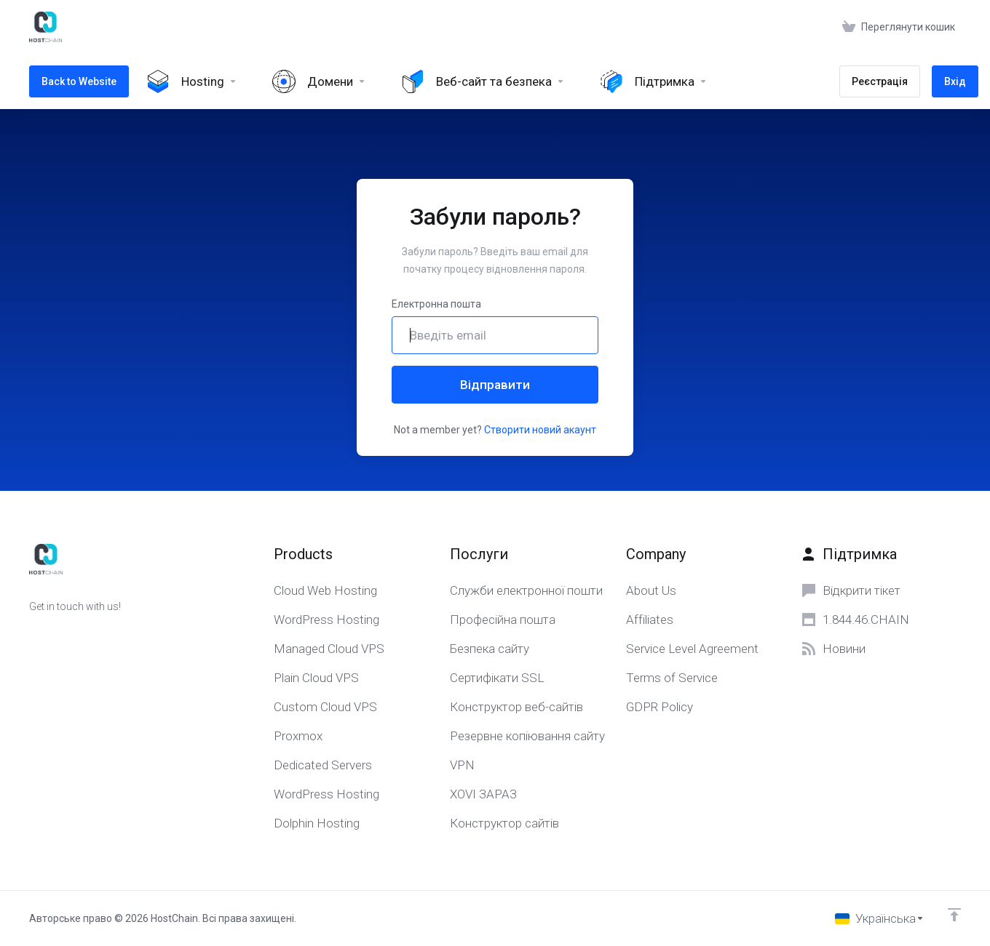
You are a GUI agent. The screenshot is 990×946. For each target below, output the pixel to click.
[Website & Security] (483, 81)
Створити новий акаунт (540, 430)
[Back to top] (954, 914)
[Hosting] (192, 81)
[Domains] (319, 81)
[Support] (653, 81)
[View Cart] (898, 27)
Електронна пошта (436, 304)
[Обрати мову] (879, 918)
